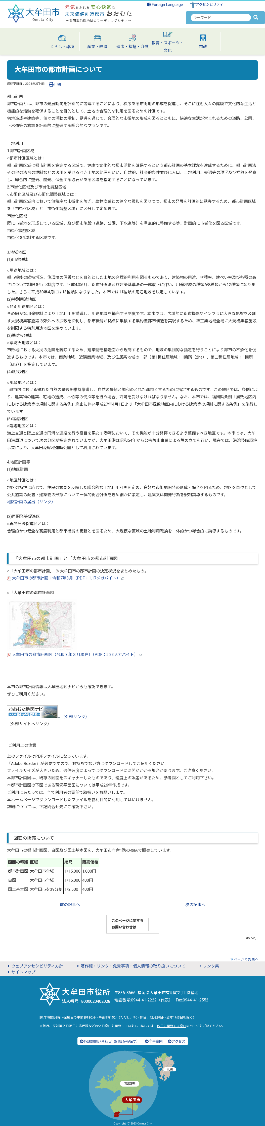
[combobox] (221, 17)
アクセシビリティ (209, 5)
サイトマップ (20, 972)
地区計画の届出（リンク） (31, 501)
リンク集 (208, 966)
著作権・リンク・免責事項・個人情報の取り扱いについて (130, 966)
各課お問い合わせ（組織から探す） (110, 1041)
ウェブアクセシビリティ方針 (34, 966)
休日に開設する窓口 (171, 1026)
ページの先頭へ (246, 959)
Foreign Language (165, 4)
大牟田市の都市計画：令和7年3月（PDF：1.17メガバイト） (65, 578)
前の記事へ (70, 904)
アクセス (176, 1041)
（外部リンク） (48, 716)
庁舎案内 (154, 1041)
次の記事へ (195, 904)
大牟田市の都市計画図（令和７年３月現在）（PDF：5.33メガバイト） (74, 654)
